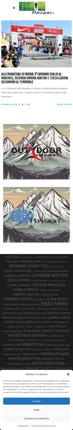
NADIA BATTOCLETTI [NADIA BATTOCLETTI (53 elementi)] (39, 368)
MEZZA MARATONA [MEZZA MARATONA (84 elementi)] (48, 363)
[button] (68, 374)
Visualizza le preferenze (36, 418)
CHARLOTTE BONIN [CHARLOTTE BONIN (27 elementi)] (57, 281)
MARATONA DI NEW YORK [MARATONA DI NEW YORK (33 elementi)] (57, 345)
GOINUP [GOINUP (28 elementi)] (29, 327)
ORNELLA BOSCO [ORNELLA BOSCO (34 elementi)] (63, 368)
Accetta (36, 401)
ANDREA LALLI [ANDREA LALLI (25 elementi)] (28, 257)
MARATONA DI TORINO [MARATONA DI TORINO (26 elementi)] (42, 349)
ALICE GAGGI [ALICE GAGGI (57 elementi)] (12, 257)
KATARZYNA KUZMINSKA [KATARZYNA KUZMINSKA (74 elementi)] (27, 335)
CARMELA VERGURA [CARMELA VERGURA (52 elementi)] (17, 275)
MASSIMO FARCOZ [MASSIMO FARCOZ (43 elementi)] (53, 358)
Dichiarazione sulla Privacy (43, 425)
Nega (36, 409)
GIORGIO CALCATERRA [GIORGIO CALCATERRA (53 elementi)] (18, 322)
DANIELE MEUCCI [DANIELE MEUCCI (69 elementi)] (25, 289)
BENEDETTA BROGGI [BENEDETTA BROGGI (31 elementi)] (56, 261)
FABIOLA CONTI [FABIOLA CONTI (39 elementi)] (60, 308)
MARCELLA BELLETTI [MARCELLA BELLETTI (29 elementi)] (12, 354)
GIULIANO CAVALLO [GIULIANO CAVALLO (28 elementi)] (15, 327)
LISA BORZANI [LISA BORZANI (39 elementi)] (56, 335)
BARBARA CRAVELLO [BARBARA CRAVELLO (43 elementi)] (33, 261)
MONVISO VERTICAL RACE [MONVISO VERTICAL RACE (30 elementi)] (12, 368)
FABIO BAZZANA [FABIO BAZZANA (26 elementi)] (43, 309)
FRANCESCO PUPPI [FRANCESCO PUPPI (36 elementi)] (36, 317)
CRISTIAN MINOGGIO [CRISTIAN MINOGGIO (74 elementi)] (48, 285)
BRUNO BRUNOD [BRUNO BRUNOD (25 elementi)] (56, 267)
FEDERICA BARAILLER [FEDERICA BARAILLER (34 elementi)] (12, 313)
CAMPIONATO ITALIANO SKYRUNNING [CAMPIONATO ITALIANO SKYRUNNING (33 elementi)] (51, 271)
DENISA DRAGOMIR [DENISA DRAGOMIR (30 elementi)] (50, 295)
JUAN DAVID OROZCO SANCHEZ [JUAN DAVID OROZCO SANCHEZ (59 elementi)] (46, 331)
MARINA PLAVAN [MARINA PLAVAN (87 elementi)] (55, 354)
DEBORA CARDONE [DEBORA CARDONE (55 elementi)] (27, 294)
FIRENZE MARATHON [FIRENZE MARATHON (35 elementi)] (34, 313)
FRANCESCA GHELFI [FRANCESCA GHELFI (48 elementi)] (14, 317)
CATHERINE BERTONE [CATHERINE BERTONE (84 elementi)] (50, 275)
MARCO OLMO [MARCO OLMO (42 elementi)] (31, 354)
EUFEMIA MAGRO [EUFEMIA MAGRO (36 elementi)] (12, 308)
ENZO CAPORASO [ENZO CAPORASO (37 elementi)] (30, 304)
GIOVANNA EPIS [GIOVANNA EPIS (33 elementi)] (61, 322)
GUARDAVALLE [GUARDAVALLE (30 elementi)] (40, 326)
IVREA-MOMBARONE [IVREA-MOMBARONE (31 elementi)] (12, 331)
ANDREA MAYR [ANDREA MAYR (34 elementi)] (42, 257)
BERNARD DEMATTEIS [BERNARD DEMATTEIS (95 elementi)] (28, 266)
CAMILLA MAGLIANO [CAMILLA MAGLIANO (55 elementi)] (18, 270)
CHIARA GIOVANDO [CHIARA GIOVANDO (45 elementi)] (19, 285)
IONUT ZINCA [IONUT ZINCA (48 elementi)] (57, 326)
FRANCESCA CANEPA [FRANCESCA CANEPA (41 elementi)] (58, 313)
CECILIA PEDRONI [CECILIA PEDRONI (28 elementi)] (39, 281)
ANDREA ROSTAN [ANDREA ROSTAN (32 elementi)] (59, 257)
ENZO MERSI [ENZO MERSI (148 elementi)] (54, 304)
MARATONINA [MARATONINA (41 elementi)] (61, 349)
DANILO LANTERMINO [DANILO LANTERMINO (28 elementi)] (50, 290)
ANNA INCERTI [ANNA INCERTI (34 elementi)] (13, 261)
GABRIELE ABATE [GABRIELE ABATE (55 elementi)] (59, 317)
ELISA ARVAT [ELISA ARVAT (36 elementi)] (39, 299)
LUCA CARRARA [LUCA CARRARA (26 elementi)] (31, 340)
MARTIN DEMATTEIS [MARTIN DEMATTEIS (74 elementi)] (24, 358)
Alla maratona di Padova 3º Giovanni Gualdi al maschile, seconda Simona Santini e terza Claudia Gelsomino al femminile (34, 78)
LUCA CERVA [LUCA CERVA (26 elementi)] (44, 340)
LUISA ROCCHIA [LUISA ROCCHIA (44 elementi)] (11, 344)
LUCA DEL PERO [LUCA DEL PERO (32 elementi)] (57, 340)
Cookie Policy (23, 425)
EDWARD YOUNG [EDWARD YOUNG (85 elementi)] (18, 299)
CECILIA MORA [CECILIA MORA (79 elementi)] (18, 280)
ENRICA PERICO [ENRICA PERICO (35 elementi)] (12, 304)
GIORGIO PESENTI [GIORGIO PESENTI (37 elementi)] (43, 322)
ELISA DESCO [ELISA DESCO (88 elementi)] (58, 299)
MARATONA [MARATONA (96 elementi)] (33, 344)
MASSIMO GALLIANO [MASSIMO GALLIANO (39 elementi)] (19, 363)
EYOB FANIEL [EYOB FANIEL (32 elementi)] (29, 309)
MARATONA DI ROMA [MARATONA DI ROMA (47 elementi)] (17, 349)
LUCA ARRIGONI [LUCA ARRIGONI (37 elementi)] (15, 340)
